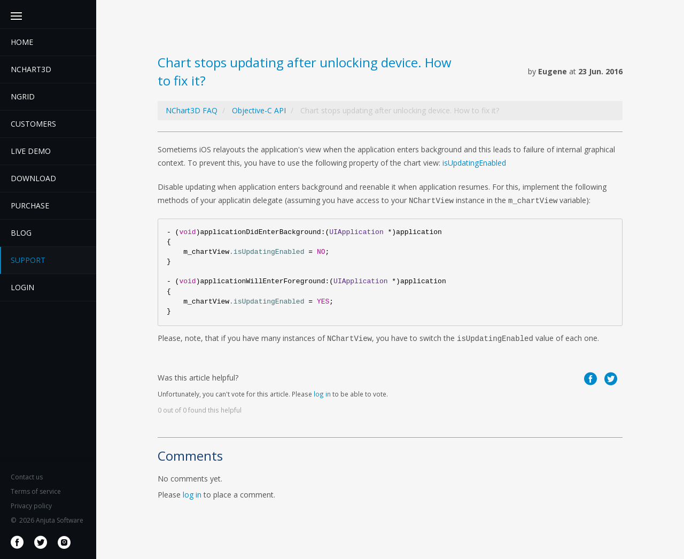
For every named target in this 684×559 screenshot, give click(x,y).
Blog (21, 233)
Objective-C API (259, 110)
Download (33, 178)
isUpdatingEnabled (474, 163)
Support (28, 260)
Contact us (27, 477)
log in (322, 394)
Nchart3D (31, 69)
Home (22, 42)
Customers (33, 124)
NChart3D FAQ (191, 110)
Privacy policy (31, 505)
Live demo (31, 151)
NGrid (23, 96)
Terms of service (36, 491)
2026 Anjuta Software (47, 520)
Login (22, 287)
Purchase (30, 205)
